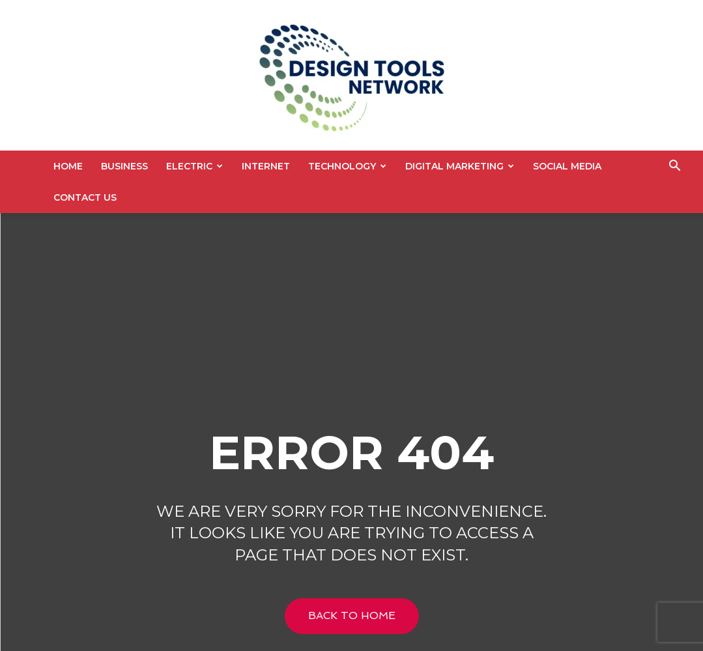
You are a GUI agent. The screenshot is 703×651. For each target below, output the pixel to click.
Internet (266, 166)
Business (124, 166)
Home (68, 166)
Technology (347, 166)
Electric (194, 166)
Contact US (85, 197)
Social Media (567, 166)
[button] (674, 167)
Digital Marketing (459, 166)
